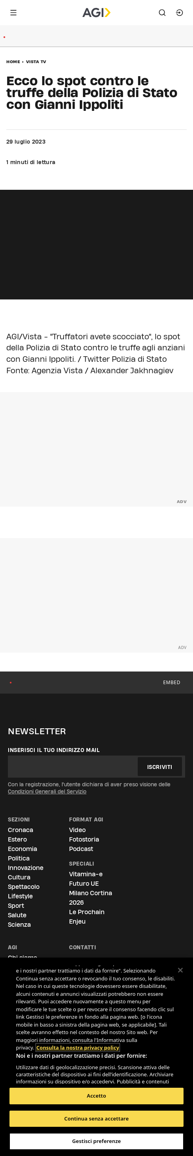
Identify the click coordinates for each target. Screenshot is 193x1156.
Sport (16, 905)
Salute (17, 915)
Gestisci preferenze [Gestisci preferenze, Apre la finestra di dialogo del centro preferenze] (96, 1141)
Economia (22, 849)
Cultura (19, 877)
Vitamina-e (86, 874)
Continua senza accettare (96, 1118)
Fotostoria (84, 839)
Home (13, 61)
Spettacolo (23, 886)
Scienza (19, 924)
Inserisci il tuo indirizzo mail (54, 750)
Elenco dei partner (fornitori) (53, 1081)
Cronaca (20, 830)
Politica (19, 858)
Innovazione (25, 868)
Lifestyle (20, 896)
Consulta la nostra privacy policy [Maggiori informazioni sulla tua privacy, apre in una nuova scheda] (77, 1024)
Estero (17, 839)
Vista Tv (36, 61)
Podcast (81, 849)
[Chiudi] (180, 970)
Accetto (96, 1095)
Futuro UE (84, 883)
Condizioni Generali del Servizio (47, 791)
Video (77, 830)
